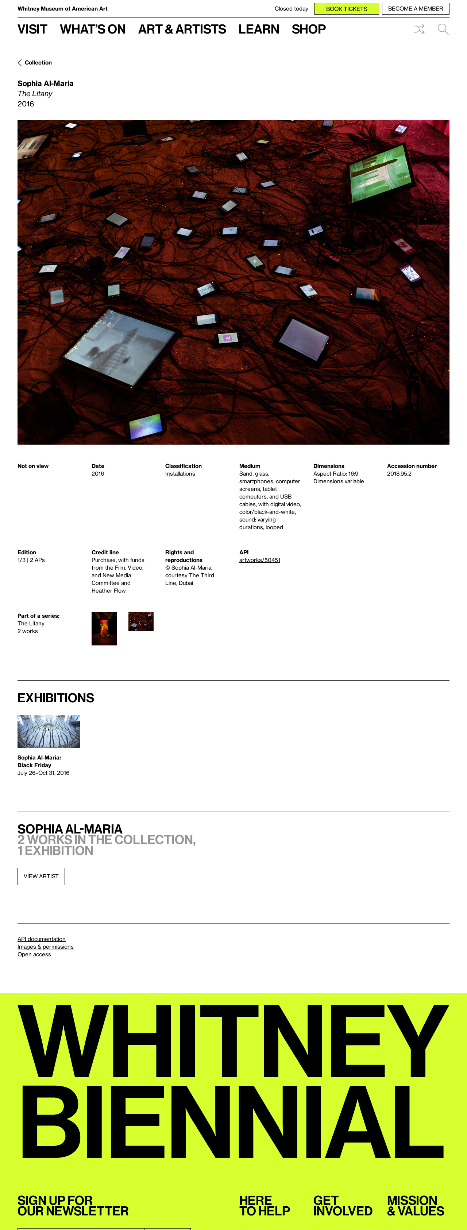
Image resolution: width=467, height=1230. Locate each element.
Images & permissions (46, 946)
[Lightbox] (233, 282)
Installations (180, 473)
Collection (38, 62)
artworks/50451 (259, 560)
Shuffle (419, 29)
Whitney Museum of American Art (63, 8)
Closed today (291, 8)
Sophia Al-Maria (46, 83)
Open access (34, 954)
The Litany (31, 623)
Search (443, 29)
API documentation (42, 939)
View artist (41, 876)
